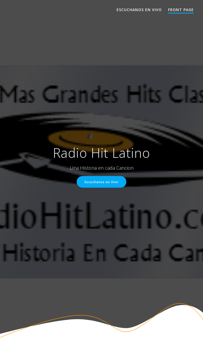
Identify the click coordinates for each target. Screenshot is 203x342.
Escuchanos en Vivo (139, 9)
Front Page (181, 9)
